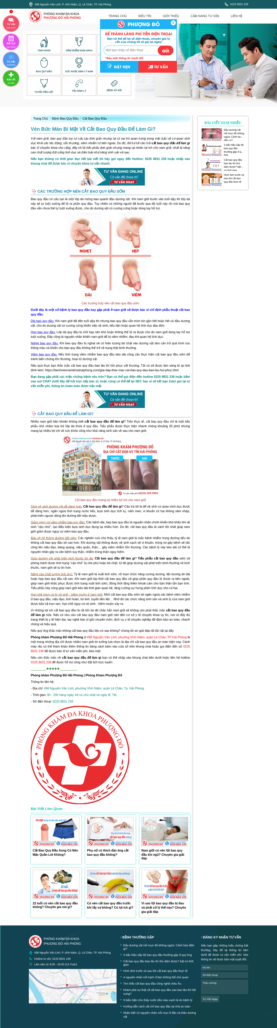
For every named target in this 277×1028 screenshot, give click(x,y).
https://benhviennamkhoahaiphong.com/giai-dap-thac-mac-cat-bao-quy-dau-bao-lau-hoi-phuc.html (112, 370)
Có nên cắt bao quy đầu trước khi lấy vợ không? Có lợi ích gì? (110, 905)
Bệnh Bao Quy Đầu (65, 118)
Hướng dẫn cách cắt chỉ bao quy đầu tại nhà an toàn (156, 1006)
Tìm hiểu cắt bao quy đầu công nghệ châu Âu (152, 983)
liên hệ (236, 16)
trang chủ (117, 16)
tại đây (169, 630)
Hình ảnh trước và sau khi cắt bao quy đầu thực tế (234, 178)
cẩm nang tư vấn (205, 16)
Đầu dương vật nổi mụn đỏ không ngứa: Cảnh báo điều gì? (234, 133)
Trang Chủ (40, 118)
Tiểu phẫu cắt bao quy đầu (158, 558)
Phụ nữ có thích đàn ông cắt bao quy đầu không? (108, 852)
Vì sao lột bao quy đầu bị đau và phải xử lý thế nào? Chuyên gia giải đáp (163, 907)
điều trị (144, 16)
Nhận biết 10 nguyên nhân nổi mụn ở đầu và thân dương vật (159, 1014)
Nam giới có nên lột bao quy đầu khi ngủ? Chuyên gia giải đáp (162, 854)
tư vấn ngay (210, 999)
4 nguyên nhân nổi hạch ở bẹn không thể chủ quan (156, 977)
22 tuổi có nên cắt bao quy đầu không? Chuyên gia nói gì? (55, 905)
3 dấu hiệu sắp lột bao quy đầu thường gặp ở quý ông (234, 148)
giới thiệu (171, 16)
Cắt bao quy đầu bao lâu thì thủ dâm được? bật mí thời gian (233, 163)
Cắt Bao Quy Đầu (95, 118)
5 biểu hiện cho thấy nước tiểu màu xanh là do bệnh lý (157, 1000)
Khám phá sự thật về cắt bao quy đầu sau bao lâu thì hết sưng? (159, 991)
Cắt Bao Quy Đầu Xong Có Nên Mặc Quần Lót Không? (55, 852)
